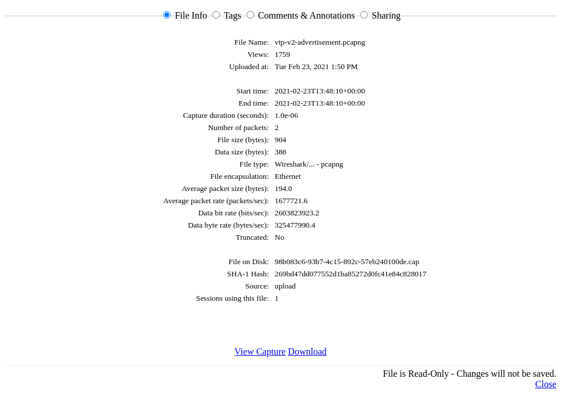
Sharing (386, 15)
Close (545, 384)
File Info (191, 15)
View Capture (259, 351)
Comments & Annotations (306, 15)
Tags (232, 15)
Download (307, 351)
